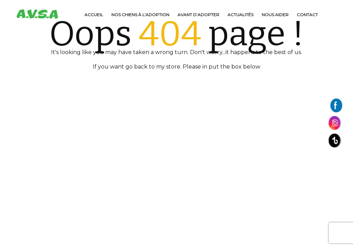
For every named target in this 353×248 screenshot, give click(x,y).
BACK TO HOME (176, 81)
